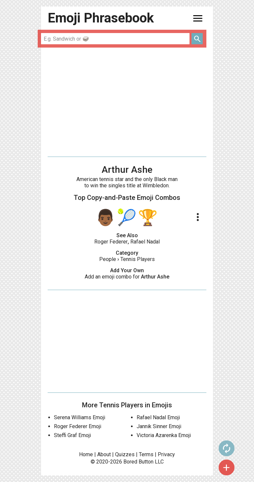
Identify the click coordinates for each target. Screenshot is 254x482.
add (226, 467)
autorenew (226, 448)
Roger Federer (111, 242)
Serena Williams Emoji (79, 417)
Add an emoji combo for (127, 277)
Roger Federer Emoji (77, 426)
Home (86, 454)
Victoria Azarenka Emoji (164, 435)
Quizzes (125, 454)
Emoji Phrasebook (101, 18)
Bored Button (138, 462)
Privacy (166, 454)
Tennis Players (137, 259)
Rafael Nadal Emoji (158, 417)
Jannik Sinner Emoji (159, 426)
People (107, 259)
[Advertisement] (127, 102)
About (104, 454)
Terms (146, 454)
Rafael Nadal (145, 242)
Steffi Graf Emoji (72, 435)
